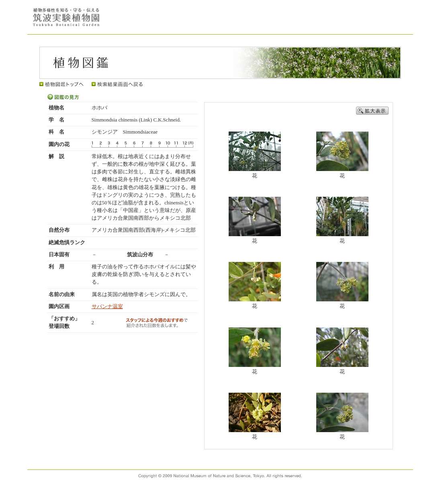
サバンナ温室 (107, 306)
